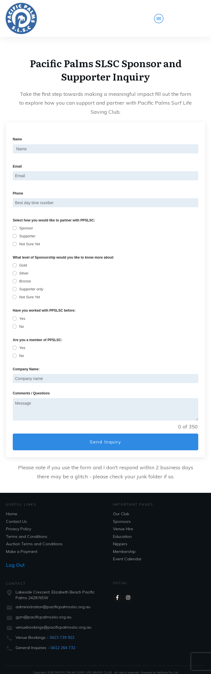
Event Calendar (127, 552)
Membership (124, 545)
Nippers (120, 537)
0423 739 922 (62, 630)
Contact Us (16, 514)
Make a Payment (21, 545)
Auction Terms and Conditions (34, 537)
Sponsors (122, 514)
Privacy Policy (18, 522)
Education (122, 530)
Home (11, 507)
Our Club (121, 507)
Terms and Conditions (26, 530)
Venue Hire (123, 522)
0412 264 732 (62, 641)
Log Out (15, 558)
